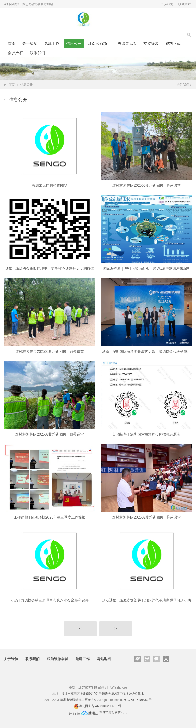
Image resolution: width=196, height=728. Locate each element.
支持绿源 (151, 43)
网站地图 (104, 659)
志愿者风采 (127, 43)
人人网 (166, 659)
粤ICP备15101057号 (138, 700)
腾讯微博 (147, 659)
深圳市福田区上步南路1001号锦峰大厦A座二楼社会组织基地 (103, 694)
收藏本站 (184, 4)
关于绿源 (30, 43)
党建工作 (51, 43)
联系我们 (37, 53)
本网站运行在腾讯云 (113, 712)
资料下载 (173, 43)
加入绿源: (167, 4)
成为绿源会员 (57, 659)
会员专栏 (15, 53)
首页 (12, 43)
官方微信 (156, 659)
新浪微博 (137, 659)
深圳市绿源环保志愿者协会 (78, 700)
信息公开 (73, 43)
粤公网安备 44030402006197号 (100, 706)
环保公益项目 (99, 43)
